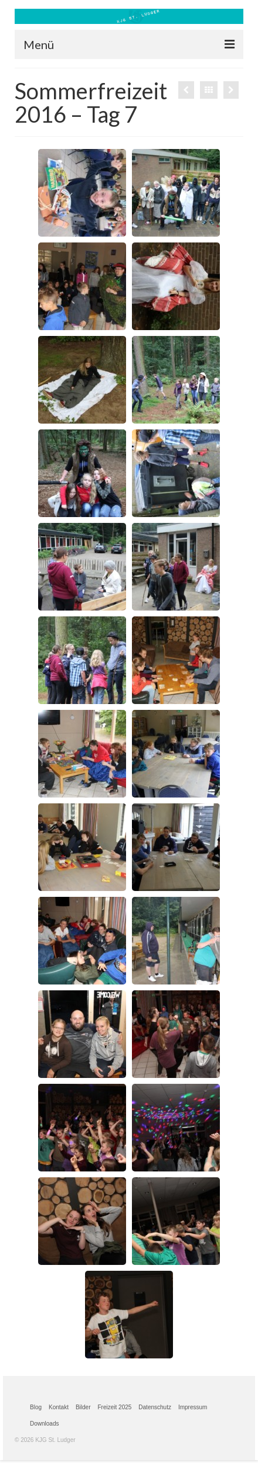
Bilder (83, 1407)
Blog (36, 1407)
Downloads (44, 1423)
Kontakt (59, 1407)
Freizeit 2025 (115, 1407)
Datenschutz (154, 1407)
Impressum (192, 1407)
